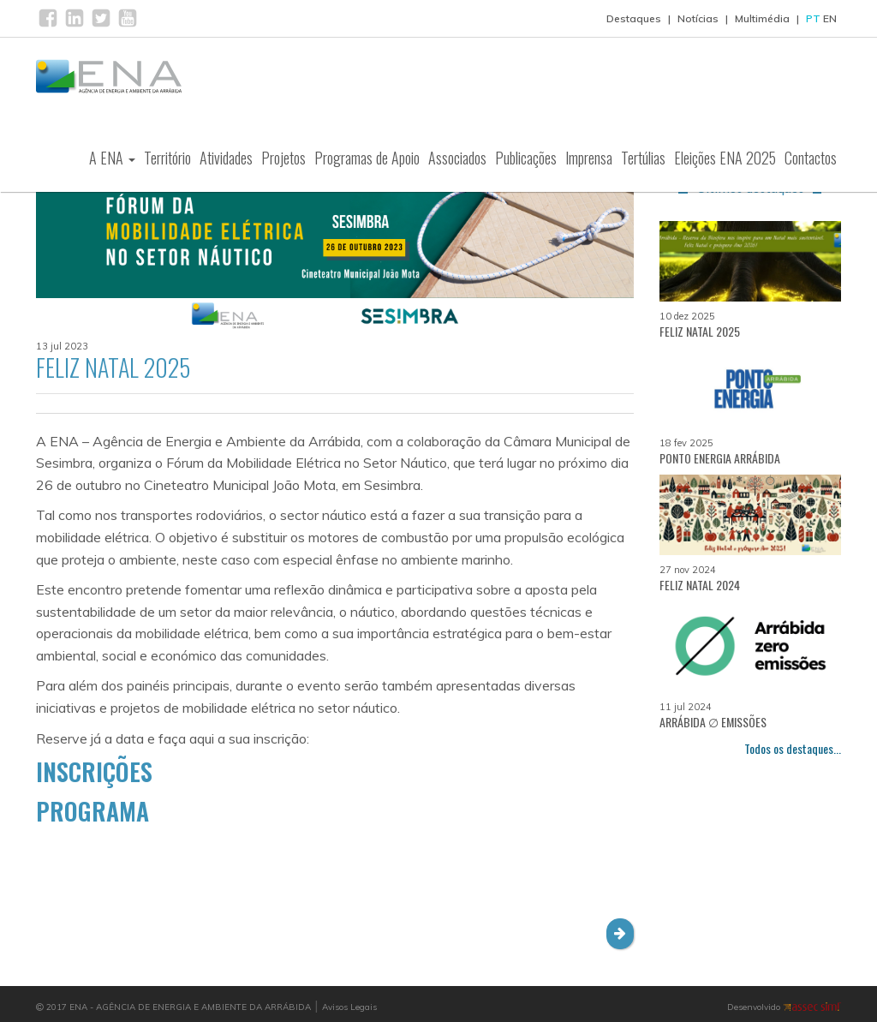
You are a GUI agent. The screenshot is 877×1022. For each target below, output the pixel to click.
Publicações (526, 157)
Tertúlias (643, 157)
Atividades (226, 157)
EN (830, 18)
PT (813, 18)
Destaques (633, 18)
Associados (457, 157)
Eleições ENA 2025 (725, 157)
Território (167, 157)
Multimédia (762, 18)
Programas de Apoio (367, 157)
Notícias (698, 18)
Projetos (283, 157)
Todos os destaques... (792, 748)
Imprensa (588, 157)
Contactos (811, 157)
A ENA (112, 157)
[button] (620, 933)
